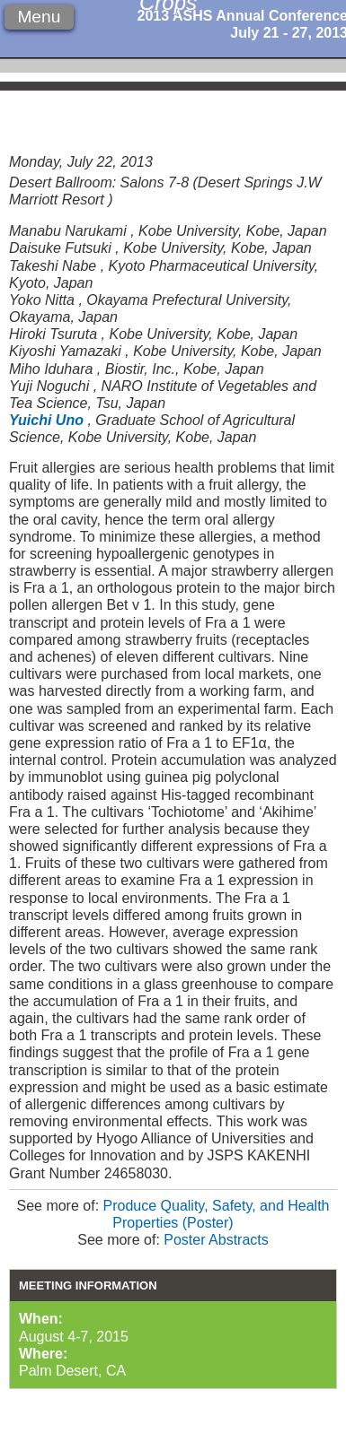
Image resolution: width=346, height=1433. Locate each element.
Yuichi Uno (46, 420)
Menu (38, 16)
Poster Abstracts (216, 1239)
